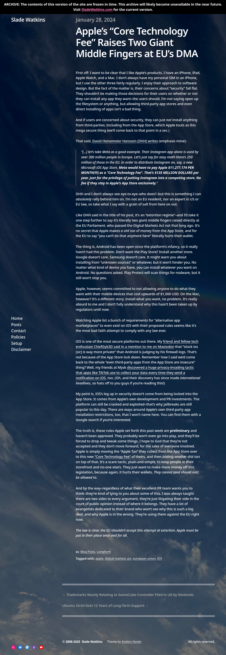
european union (144, 558)
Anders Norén (131, 641)
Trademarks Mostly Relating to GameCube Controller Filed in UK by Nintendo (130, 594)
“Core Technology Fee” (112, 456)
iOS (159, 558)
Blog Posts (87, 552)
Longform (104, 552)
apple (99, 558)
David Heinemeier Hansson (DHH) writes (125, 141)
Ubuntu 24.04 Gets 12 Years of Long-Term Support (103, 605)
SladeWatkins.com (97, 9)
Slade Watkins (28, 19)
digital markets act (118, 558)
